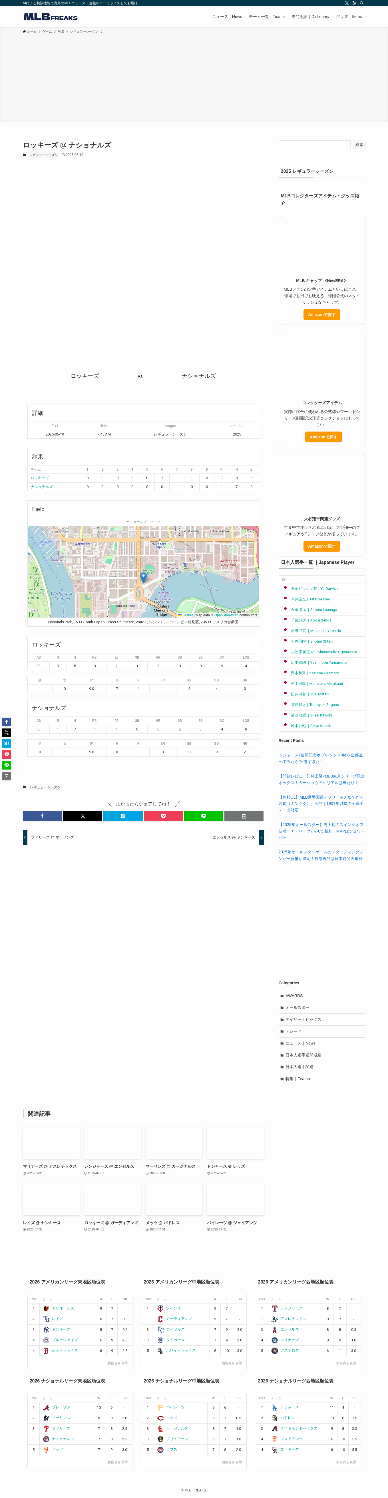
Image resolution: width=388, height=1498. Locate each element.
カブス (167, 1449)
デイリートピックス (303, 1019)
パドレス (283, 1418)
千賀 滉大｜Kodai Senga (307, 620)
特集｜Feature (298, 1078)
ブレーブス (57, 1407)
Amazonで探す (321, 314)
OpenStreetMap (226, 615)
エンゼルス (285, 1329)
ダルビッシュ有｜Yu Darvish (310, 588)
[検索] (361, 3)
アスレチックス (288, 1319)
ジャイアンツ (287, 1439)
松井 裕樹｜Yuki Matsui (305, 694)
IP (91, 680)
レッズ (167, 1418)
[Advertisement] (194, 77)
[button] (143, 578)
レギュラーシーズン (43, 155)
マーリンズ (57, 1418)
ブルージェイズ (60, 1340)
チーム (48, 1299)
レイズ (53, 1319)
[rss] (354, 3)
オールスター (297, 1007)
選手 (285, 580)
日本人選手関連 (299, 1066)
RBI (94, 657)
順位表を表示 (117, 1363)
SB (180, 657)
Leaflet (185, 615)
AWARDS (294, 995)
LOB (246, 657)
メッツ (53, 1449)
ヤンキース (57, 1329)
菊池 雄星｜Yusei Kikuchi (307, 715)
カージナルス (172, 1428)
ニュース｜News (300, 1043)
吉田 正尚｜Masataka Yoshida (311, 631)
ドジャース (285, 1407)
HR (158, 657)
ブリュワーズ (172, 1439)
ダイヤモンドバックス (294, 1428)
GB (125, 1299)
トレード (293, 1031)
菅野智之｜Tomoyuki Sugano (310, 705)
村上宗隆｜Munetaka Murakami (312, 683)
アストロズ (285, 1350)
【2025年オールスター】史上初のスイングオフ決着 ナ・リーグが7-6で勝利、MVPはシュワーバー (322, 831)
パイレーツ (171, 1407)
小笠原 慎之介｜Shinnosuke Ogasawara (319, 652)
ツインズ (169, 1308)
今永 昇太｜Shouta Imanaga (309, 610)
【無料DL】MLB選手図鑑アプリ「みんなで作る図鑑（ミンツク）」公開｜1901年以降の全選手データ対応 (321, 803)
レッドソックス (60, 1350)
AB (38, 657)
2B (116, 657)
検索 (359, 144)
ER (163, 680)
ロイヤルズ (171, 1329)
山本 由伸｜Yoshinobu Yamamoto (314, 662)
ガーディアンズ (174, 1319)
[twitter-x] (347, 3)
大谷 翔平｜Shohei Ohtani (307, 641)
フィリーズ (57, 1428)
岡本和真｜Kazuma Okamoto (310, 673)
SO (222, 657)
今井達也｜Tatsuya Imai (306, 599)
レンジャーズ (287, 1308)
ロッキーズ (40, 478)
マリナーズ (285, 1340)
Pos (34, 1299)
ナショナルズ (42, 487)
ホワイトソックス (176, 1350)
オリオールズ (58, 1308)
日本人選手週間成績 (303, 1055)
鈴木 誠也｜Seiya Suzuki (306, 726)
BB (201, 657)
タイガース (171, 1340)
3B (137, 657)
